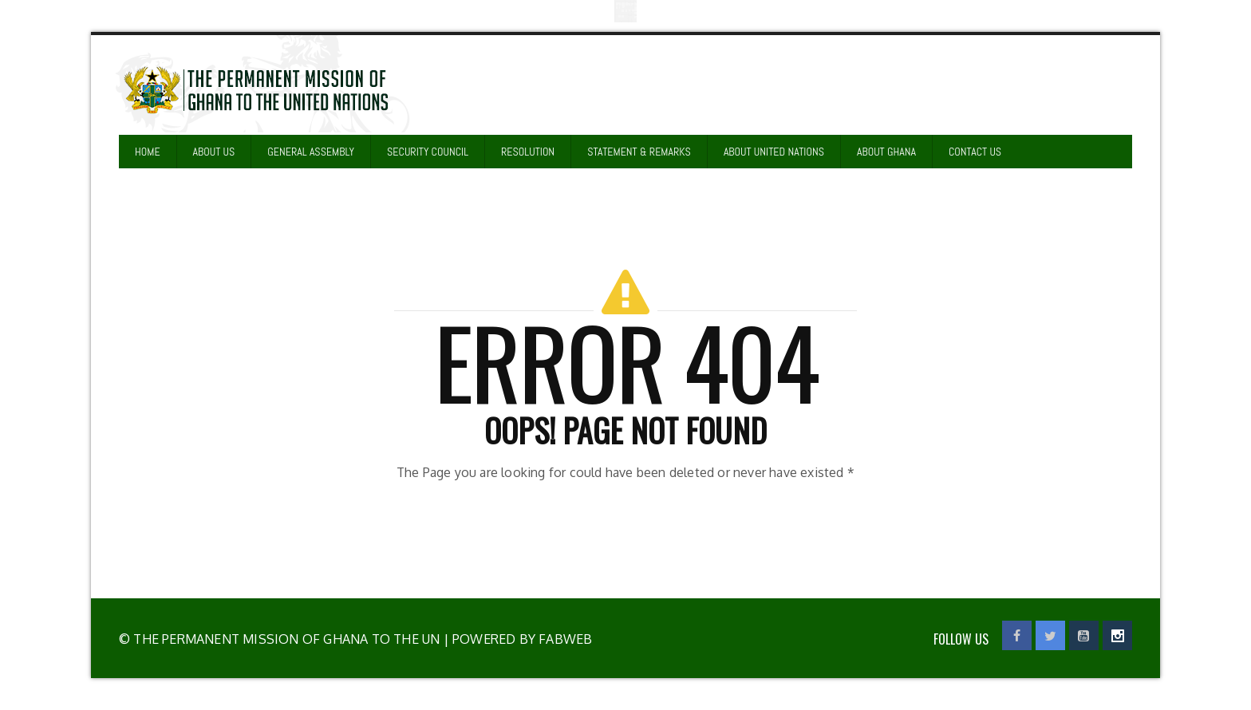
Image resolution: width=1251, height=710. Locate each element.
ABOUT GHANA (886, 151)
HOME (147, 151)
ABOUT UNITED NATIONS (774, 151)
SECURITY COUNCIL (427, 151)
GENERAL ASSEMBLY (310, 151)
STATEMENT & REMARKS (639, 151)
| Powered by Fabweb (516, 639)
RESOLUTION (527, 151)
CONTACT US (975, 151)
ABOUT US (214, 151)
